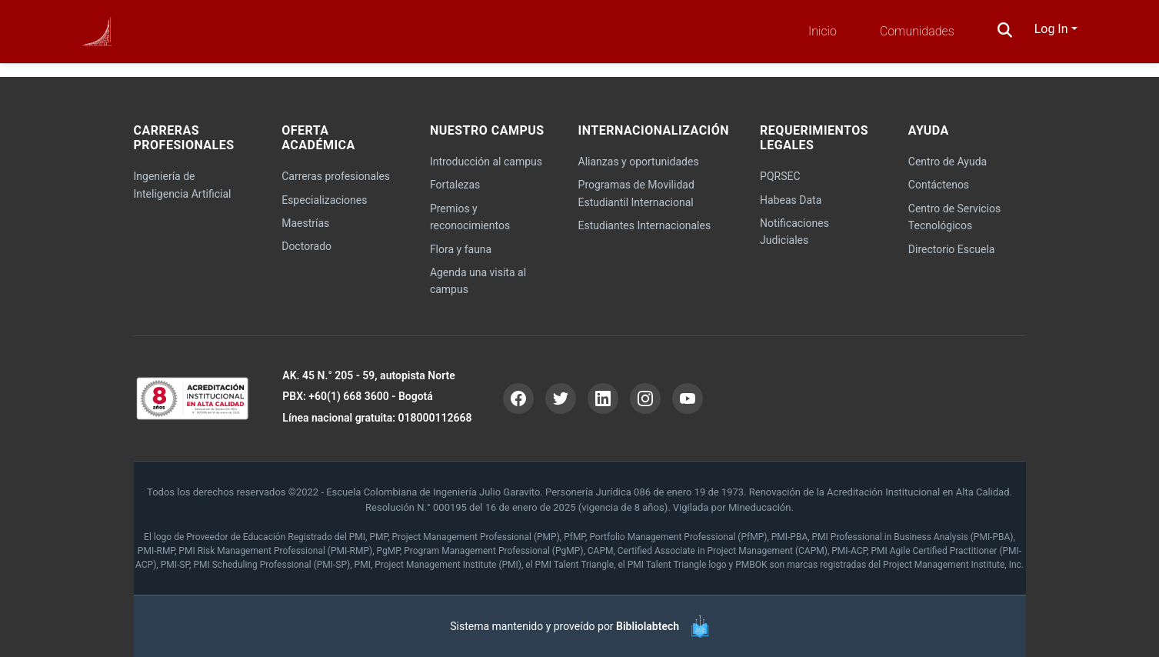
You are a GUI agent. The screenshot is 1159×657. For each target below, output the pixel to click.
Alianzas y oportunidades (638, 161)
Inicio (822, 31)
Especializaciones (324, 200)
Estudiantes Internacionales (644, 225)
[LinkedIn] (603, 398)
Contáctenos (938, 184)
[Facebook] (518, 398)
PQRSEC (780, 176)
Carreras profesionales (335, 176)
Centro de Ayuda (947, 161)
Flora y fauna (460, 249)
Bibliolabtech (647, 626)
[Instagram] (645, 398)
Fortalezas (455, 184)
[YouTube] (687, 398)
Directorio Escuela (951, 249)
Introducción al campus (486, 161)
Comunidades (917, 31)
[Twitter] (560, 398)
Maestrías (305, 223)
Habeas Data (790, 200)
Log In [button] (1052, 29)
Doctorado (306, 246)
